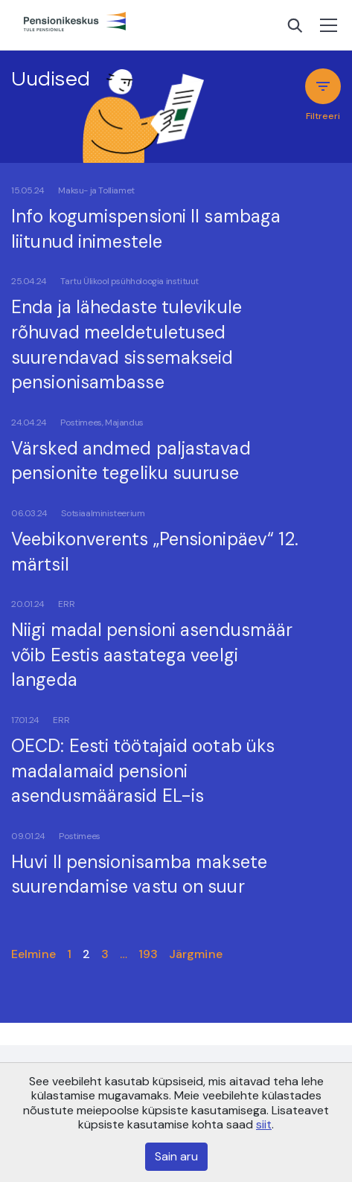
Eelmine (33, 954)
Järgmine (196, 954)
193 (148, 954)
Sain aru (176, 1156)
